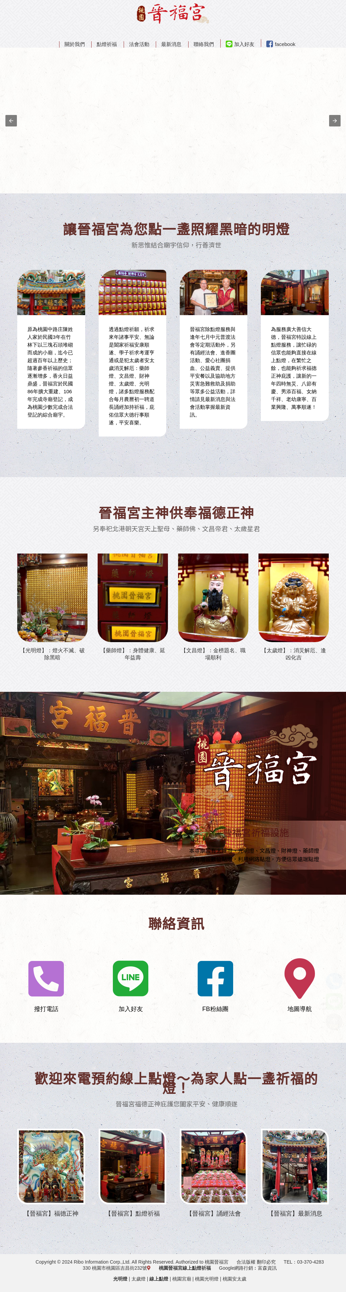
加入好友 (240, 44)
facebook (280, 44)
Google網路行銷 (236, 1268)
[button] (11, 120)
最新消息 (171, 44)
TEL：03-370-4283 (304, 1262)
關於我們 (75, 44)
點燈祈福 (107, 44)
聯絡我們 (204, 44)
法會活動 (139, 44)
